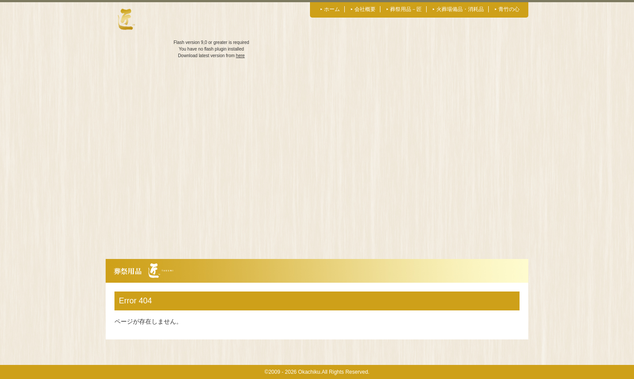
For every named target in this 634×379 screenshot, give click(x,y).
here (240, 55)
